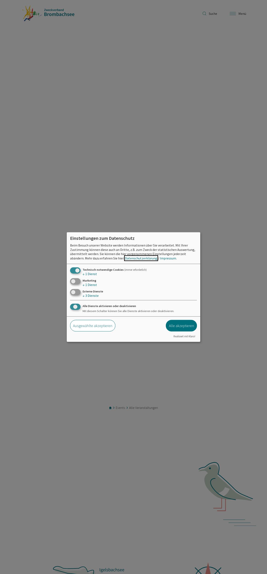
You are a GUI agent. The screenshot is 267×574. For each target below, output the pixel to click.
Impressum (168, 258)
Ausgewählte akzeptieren (92, 325)
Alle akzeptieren (181, 325)
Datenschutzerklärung (141, 258)
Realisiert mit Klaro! (184, 336)
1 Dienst (90, 274)
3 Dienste (91, 295)
